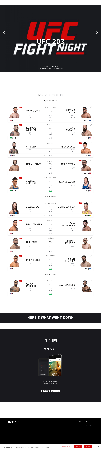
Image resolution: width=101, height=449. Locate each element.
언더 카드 (47, 95)
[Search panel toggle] (94, 5)
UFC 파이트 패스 (82, 5)
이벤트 (6, 5)
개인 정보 (88, 425)
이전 (4, 32)
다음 (96, 32)
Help (80, 422)
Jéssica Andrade (31, 182)
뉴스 (23, 5)
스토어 (90, 5)
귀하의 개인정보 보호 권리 (67, 446)
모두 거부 (78, 446)
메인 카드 (40, 95)
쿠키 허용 (88, 446)
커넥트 (74, 5)
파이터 (17, 5)
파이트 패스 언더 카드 (57, 95)
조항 (87, 423)
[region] (50, 446)
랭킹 (12, 5)
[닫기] (98, 446)
